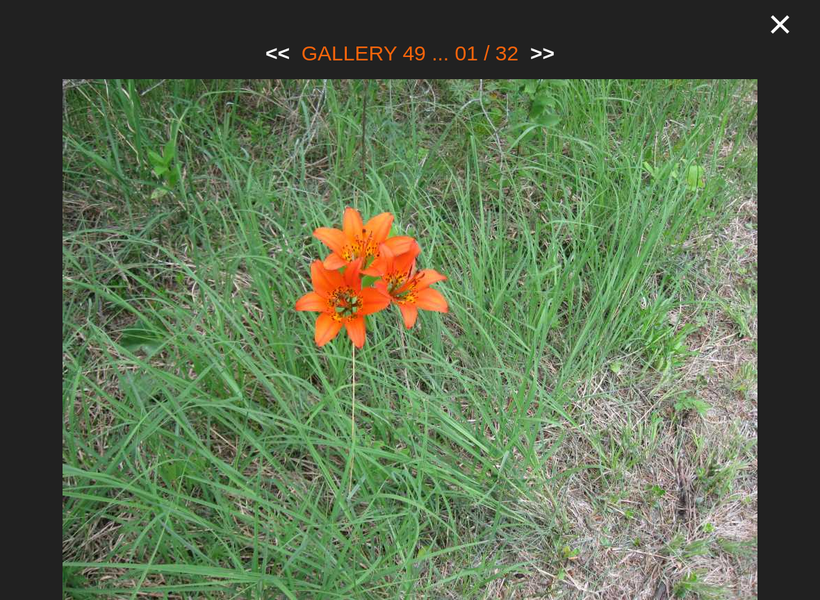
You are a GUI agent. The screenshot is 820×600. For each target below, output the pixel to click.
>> (542, 53)
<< (277, 53)
